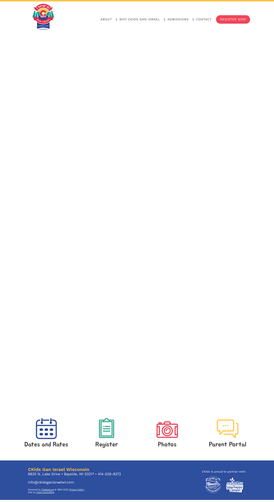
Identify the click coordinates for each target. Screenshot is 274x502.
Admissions (178, 19)
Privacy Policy (76, 489)
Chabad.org (48, 489)
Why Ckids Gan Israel (139, 19)
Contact (204, 19)
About (106, 19)
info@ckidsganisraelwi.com (51, 482)
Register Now (233, 19)
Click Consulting (45, 492)
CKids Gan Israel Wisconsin (58, 469)
